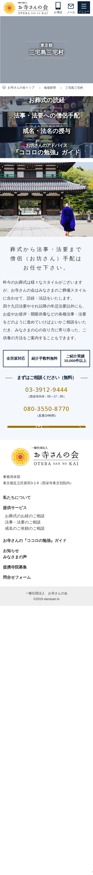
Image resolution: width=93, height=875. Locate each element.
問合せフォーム (17, 826)
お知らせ (11, 799)
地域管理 (50, 87)
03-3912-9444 (46, 626)
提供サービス (15, 756)
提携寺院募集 (15, 816)
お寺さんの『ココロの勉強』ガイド (34, 789)
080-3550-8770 (47, 645)
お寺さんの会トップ (21, 87)
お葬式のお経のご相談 (25, 764)
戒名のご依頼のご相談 (25, 777)
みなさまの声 (15, 805)
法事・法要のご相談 (23, 771)
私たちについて (17, 746)
